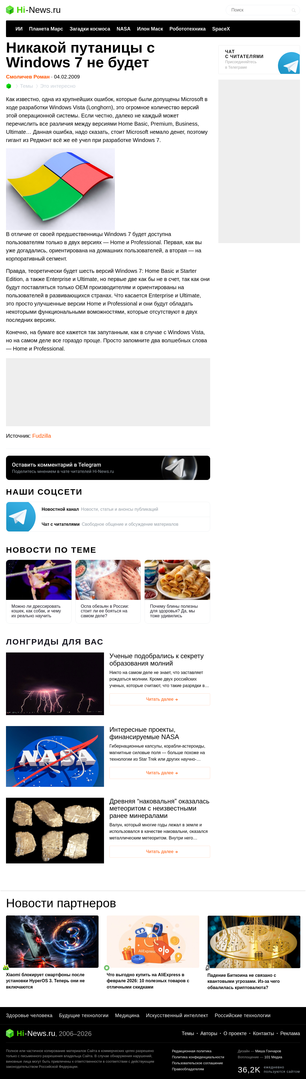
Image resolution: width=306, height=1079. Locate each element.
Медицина (127, 1015)
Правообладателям (188, 1069)
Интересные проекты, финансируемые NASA (144, 733)
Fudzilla (41, 436)
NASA (124, 29)
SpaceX (221, 29)
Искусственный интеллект (177, 1015)
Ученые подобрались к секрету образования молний (156, 659)
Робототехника (188, 29)
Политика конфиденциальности (198, 1057)
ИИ (19, 29)
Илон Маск (150, 29)
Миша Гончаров (268, 1051)
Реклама (290, 1033)
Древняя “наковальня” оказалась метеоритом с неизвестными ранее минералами (159, 808)
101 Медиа (273, 1057)
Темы (188, 1033)
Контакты (263, 1033)
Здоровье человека (29, 1015)
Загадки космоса (90, 29)
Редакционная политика (192, 1051)
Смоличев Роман (28, 77)
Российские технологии (243, 1015)
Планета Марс (46, 29)
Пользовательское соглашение (197, 1063)
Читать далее (162, 699)
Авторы (208, 1033)
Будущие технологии (84, 1015)
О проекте (235, 1033)
